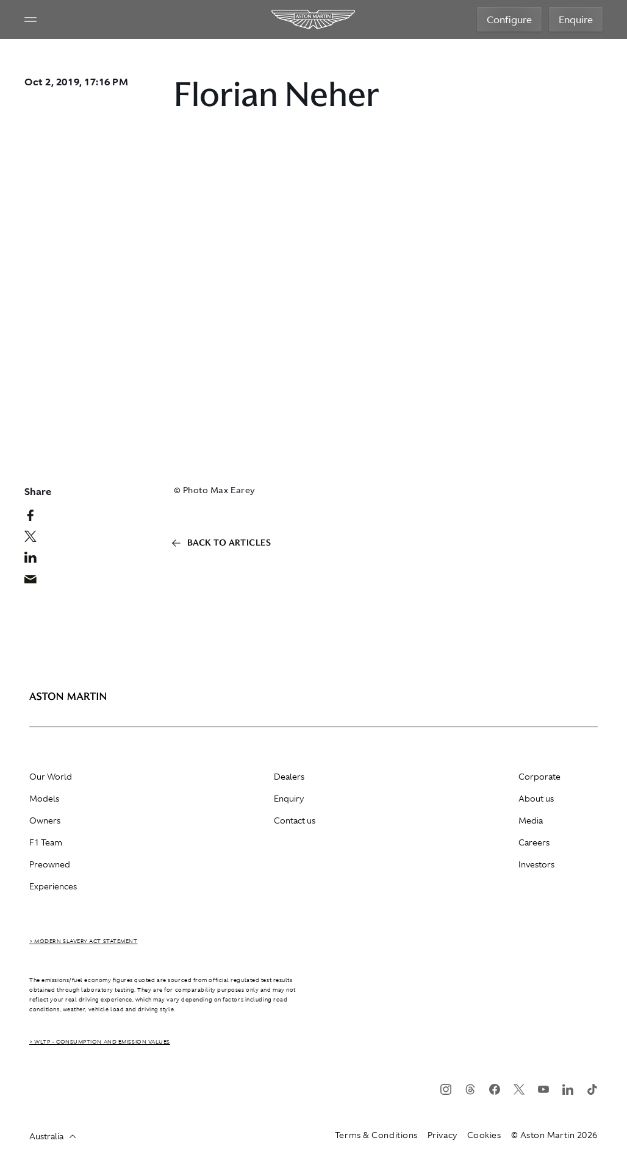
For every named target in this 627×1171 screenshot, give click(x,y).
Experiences (53, 886)
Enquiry (289, 798)
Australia (52, 1136)
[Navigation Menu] (30, 19)
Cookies (484, 1135)
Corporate (539, 776)
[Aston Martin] (313, 19)
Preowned (49, 864)
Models (44, 798)
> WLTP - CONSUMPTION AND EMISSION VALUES (99, 1041)
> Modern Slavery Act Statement (83, 941)
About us (536, 798)
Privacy (442, 1135)
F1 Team (45, 842)
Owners (44, 820)
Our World (50, 776)
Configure (509, 19)
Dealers (289, 776)
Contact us (294, 820)
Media (530, 820)
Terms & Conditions (376, 1135)
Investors (536, 864)
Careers (534, 842)
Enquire (576, 19)
